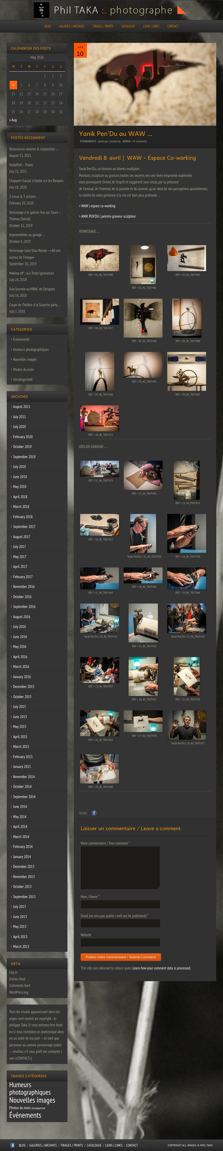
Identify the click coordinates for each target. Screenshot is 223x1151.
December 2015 (23, 686)
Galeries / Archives (71, 26)
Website (86, 934)
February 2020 (23, 436)
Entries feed (17, 978)
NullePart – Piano (21, 164)
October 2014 (22, 786)
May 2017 (19, 556)
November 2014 (24, 776)
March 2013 (21, 946)
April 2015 (20, 736)
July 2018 (19, 466)
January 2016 (22, 676)
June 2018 (20, 476)
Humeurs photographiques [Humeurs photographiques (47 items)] (30, 1088)
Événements (88, 141)
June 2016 (20, 636)
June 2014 (20, 806)
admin (126, 141)
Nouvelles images (25, 359)
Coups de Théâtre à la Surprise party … (35, 304)
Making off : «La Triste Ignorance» (31, 273)
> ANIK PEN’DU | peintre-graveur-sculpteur (107, 216)
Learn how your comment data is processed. (162, 968)
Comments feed (19, 985)
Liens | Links (151, 26)
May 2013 (19, 926)
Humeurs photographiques (31, 349)
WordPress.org (18, 992)
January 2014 (22, 856)
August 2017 (21, 536)
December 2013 (23, 866)
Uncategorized (22, 379)
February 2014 (23, 846)
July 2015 (19, 706)
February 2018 (23, 516)
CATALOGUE (128, 26)
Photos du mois (23, 369)
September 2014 (24, 796)
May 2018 (19, 486)
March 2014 (21, 836)
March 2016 (21, 666)
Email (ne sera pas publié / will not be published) (114, 915)
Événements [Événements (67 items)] (25, 1115)
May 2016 (19, 646)
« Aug (13, 119)
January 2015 (22, 766)
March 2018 (21, 506)
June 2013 (20, 916)
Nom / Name (90, 896)
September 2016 (24, 606)
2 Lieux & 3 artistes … (24, 196)
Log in (13, 972)
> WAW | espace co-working (97, 205)
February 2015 (23, 756)
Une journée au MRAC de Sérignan (32, 288)
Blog (48, 26)
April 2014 (20, 826)
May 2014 (19, 816)
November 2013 (24, 876)
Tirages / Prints (103, 26)
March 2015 (21, 746)
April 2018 (20, 496)
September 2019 (24, 456)
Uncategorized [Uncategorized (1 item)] (38, 1108)
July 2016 (19, 626)
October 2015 (22, 696)
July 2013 (19, 906)
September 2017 (24, 526)
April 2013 (20, 936)
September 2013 (24, 896)
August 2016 (21, 616)
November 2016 (24, 586)
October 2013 (22, 886)
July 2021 (19, 416)
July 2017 (19, 546)
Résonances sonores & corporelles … (33, 148)
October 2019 (22, 446)
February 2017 (23, 576)
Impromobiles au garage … (27, 234)
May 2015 (19, 726)
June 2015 (20, 716)
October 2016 (22, 596)
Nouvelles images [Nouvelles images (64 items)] (32, 1100)
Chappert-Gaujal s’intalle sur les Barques (36, 180)
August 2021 (21, 406)
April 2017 (20, 566)
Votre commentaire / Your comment (105, 843)
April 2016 (20, 656)
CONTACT (173, 26)
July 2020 (19, 426)
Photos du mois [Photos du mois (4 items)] (20, 1107)
